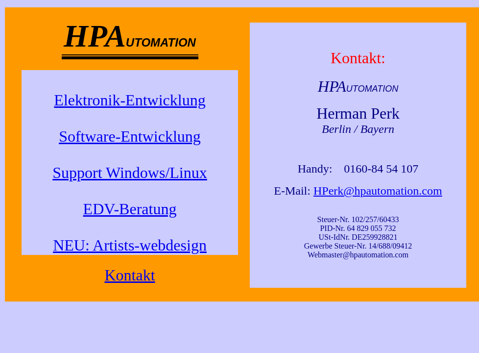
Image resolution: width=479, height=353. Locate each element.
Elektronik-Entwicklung (129, 100)
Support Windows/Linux (129, 172)
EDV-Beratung (130, 209)
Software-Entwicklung (130, 136)
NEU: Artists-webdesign (130, 245)
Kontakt (129, 275)
